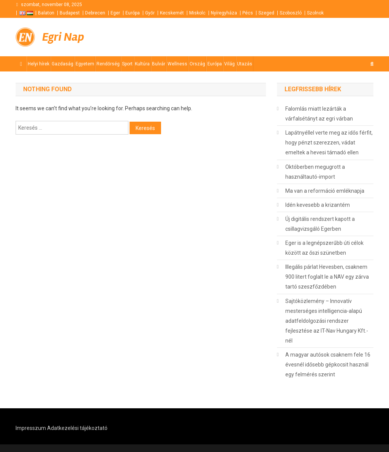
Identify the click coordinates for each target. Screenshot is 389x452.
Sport (127, 64)
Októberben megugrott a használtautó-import (315, 172)
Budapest (70, 13)
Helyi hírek (38, 64)
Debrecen (95, 13)
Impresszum (31, 428)
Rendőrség (108, 64)
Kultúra (142, 64)
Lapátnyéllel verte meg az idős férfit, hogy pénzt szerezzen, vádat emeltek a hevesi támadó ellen (329, 142)
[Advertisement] (282, 37)
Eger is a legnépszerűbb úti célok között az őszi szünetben (324, 248)
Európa (132, 13)
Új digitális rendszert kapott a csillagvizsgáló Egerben (320, 224)
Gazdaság (62, 64)
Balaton (46, 13)
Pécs (247, 13)
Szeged (266, 13)
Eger (115, 13)
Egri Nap (63, 37)
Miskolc (197, 13)
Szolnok (315, 13)
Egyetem (85, 64)
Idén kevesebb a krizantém (317, 205)
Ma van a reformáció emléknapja (324, 191)
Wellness (177, 64)
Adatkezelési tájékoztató (77, 428)
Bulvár (158, 64)
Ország (197, 64)
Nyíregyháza (224, 13)
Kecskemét (172, 13)
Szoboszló (291, 13)
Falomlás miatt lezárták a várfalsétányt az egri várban (319, 114)
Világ (229, 64)
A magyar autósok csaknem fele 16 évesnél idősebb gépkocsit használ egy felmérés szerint (327, 364)
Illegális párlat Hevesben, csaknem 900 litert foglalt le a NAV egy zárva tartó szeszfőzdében (327, 277)
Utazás (244, 64)
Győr (150, 13)
